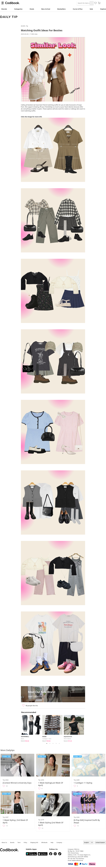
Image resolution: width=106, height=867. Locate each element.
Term (19, 842)
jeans (22, 739)
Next (87, 728)
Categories (18, 9)
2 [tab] (50, 743)
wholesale (44, 842)
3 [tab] (53, 743)
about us (4, 842)
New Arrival (45, 9)
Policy (25, 842)
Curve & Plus (77, 9)
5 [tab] (59, 743)
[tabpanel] (31, 728)
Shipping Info (34, 842)
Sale (91, 9)
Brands (4, 9)
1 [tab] (47, 743)
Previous (19, 728)
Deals (32, 9)
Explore (103, 9)
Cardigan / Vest (46, 739)
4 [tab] (56, 743)
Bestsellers (61, 9)
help (52, 842)
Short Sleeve (67, 739)
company (59, 842)
